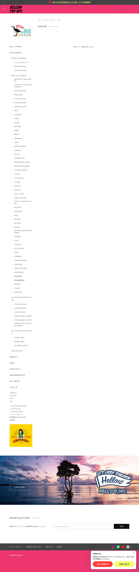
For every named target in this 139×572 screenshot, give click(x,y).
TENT (16, 111)
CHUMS (17, 288)
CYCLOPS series (20, 99)
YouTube (13, 395)
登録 (121, 526)
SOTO (16, 240)
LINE (11, 398)
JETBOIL (17, 284)
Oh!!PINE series (20, 66)
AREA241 (17, 150)
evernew (17, 186)
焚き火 (16, 134)
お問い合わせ (49, 546)
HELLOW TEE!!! (17, 351)
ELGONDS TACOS (21, 345)
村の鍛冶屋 (18, 276)
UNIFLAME (18, 264)
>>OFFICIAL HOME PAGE (18, 406)
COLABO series (20, 103)
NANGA (17, 227)
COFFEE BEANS (20, 308)
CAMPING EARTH (21, 170)
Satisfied (17, 236)
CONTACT (15, 369)
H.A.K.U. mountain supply (22, 202)
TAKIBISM (18, 256)
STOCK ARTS (19, 248)
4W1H (16, 142)
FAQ (12, 363)
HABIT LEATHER (20, 198)
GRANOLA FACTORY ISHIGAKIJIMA (23, 324)
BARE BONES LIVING (22, 162)
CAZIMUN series (20, 91)
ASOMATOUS (19, 158)
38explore (18, 138)
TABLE (16, 118)
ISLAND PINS (19, 338)
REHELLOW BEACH (18, 58)
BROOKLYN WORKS (22, 166)
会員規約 (12, 420)
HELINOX (17, 207)
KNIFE (16, 130)
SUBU (16, 252)
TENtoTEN (18, 292)
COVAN (17, 182)
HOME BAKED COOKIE (23, 320)
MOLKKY (17, 219)
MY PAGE (15, 381)
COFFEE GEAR (19, 312)
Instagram (13, 393)
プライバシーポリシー (16, 414)
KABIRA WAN (19, 341)
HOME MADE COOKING (23, 316)
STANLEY (17, 244)
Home (39, 19)
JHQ (16, 215)
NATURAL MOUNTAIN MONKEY (23, 232)
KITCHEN (17, 126)
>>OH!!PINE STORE (16, 411)
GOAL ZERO (19, 194)
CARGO (17, 174)
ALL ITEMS (16, 47)
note (11, 401)
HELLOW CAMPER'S (19, 76)
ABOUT (14, 357)
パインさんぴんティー (21, 62)
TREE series (18, 95)
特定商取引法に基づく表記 (18, 417)
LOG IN (14, 387)
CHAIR (16, 122)
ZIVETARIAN (19, 272)
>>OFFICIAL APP (15, 409)
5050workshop (20, 146)
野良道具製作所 (19, 280)
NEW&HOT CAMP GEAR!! (22, 80)
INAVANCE (18, 211)
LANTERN (18, 114)
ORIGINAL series (20, 70)
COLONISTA (19, 178)
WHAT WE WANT (20, 268)
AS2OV (17, 154)
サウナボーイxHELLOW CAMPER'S (23, 86)
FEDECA (17, 190)
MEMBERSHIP (17, 375)
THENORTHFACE (20, 260)
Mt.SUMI (17, 223)
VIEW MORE (20, 487)
